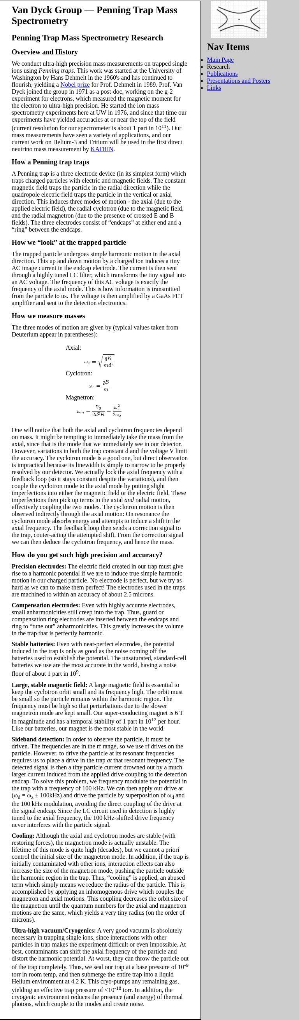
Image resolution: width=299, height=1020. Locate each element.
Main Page (220, 59)
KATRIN (102, 149)
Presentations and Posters (239, 80)
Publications (222, 73)
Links (214, 87)
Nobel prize (75, 84)
